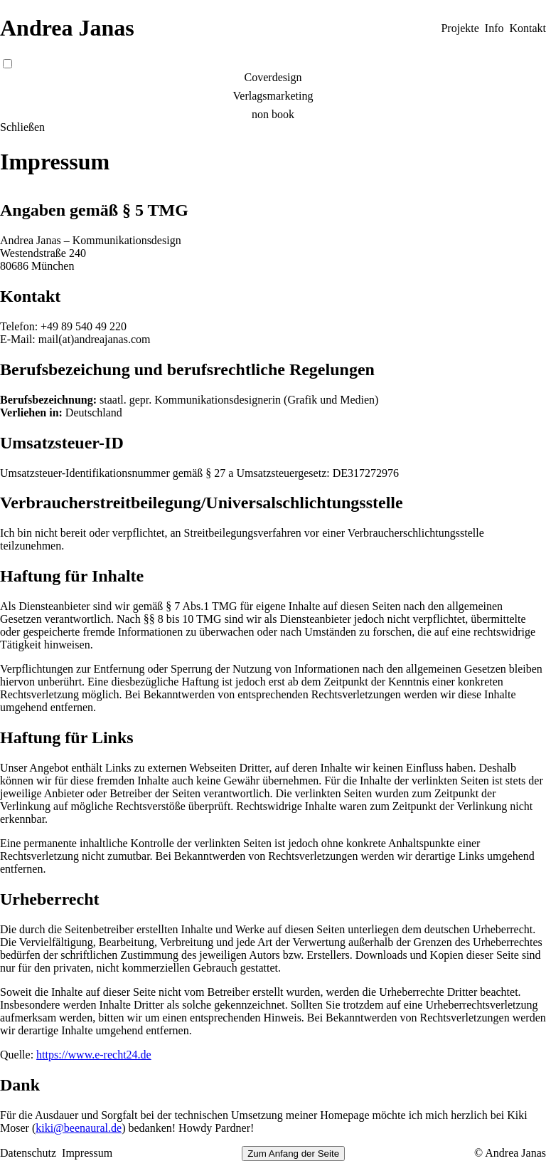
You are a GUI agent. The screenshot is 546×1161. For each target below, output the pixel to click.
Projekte (459, 28)
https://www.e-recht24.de (93, 1055)
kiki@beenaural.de (79, 1128)
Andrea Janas (67, 28)
